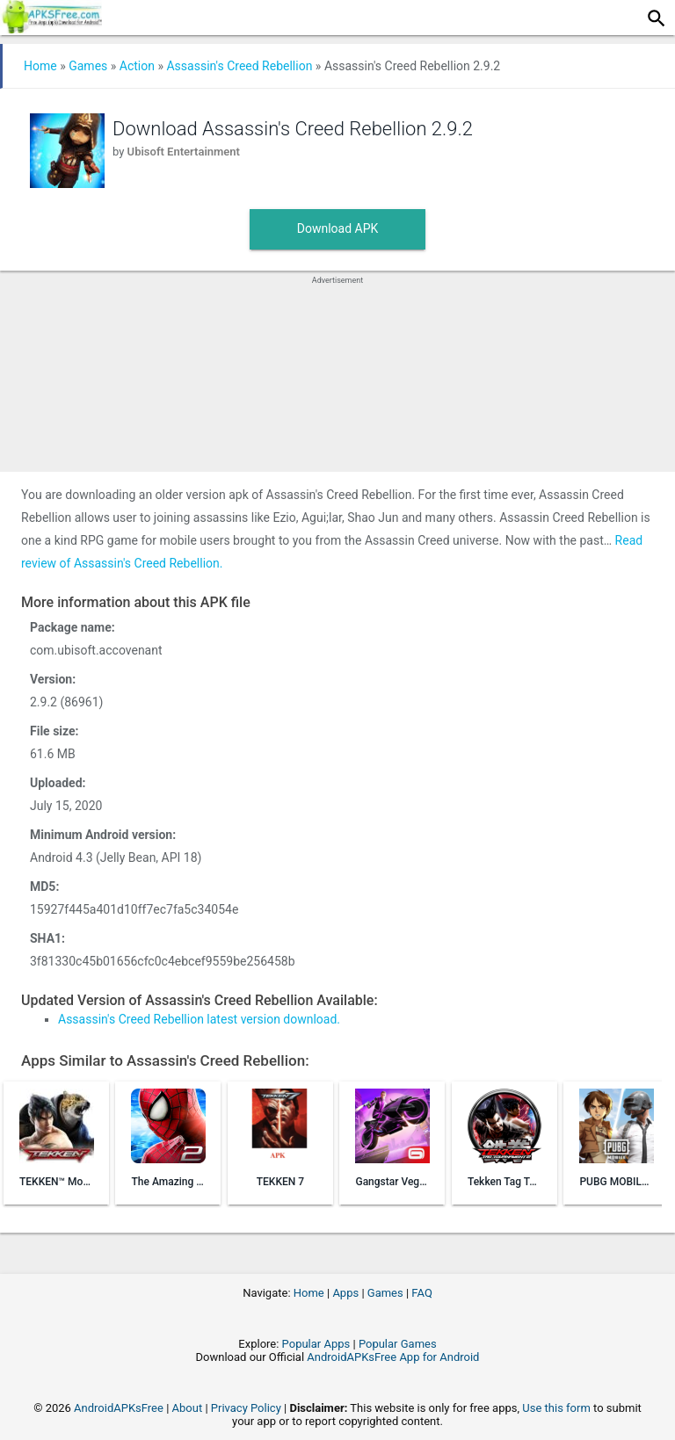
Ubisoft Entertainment (183, 151)
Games (88, 66)
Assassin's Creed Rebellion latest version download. (199, 1019)
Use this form (556, 1408)
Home (40, 66)
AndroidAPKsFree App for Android (393, 1357)
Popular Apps (316, 1343)
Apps (345, 1292)
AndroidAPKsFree (118, 1408)
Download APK (338, 228)
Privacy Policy (246, 1408)
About (187, 1408)
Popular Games (398, 1343)
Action (137, 66)
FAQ (421, 1292)
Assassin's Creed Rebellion (239, 66)
